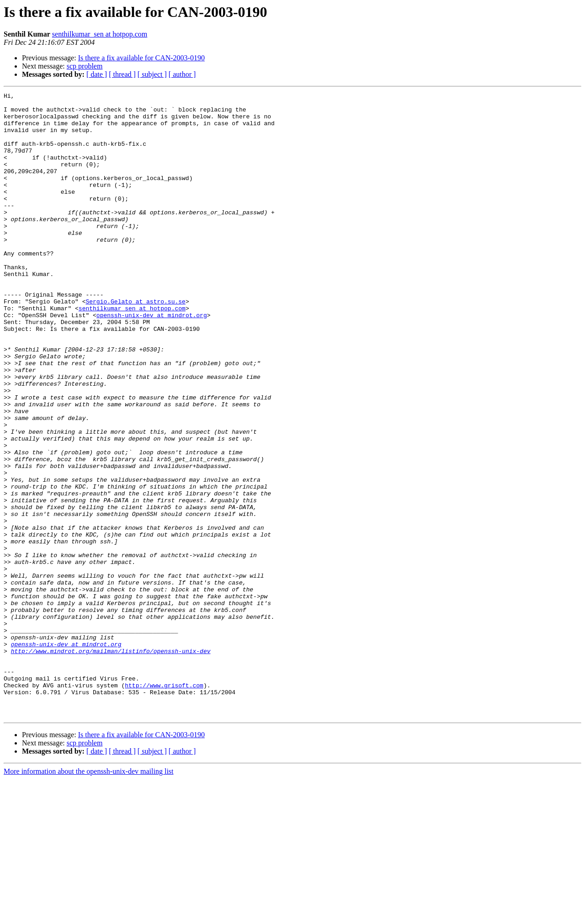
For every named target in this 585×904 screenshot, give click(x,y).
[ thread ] (122, 74)
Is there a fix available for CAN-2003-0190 (141, 58)
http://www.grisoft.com (164, 804)
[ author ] (182, 74)
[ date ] (96, 74)
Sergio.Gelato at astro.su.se (135, 344)
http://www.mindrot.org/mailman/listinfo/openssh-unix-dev (111, 763)
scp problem (85, 66)
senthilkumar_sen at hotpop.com (99, 34)
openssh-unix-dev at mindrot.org (151, 360)
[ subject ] (152, 74)
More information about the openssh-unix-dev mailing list (89, 896)
